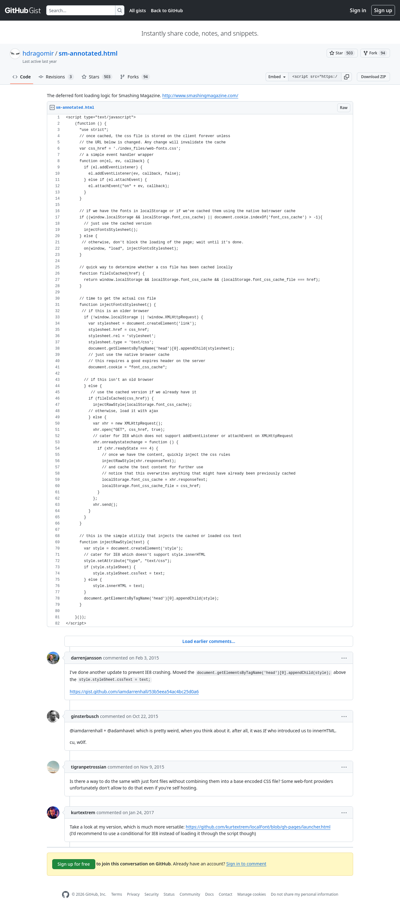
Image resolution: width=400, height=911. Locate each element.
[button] (346, 76)
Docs (209, 894)
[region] (200, 370)
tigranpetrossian (88, 767)
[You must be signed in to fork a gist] (375, 53)
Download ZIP (373, 76)
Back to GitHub (167, 10)
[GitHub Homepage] (65, 895)
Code (21, 77)
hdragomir (38, 53)
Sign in (358, 10)
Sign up (383, 10)
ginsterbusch (85, 716)
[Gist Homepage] (23, 10)
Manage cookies (251, 894)
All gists (137, 10)
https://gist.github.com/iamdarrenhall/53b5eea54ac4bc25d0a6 (134, 691)
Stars (97, 77)
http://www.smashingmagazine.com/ (200, 95)
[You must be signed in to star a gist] (342, 53)
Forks (135, 77)
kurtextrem (83, 812)
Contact (225, 894)
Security (152, 894)
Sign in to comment (246, 863)
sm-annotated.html (88, 53)
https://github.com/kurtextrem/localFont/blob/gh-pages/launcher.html (258, 827)
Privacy (133, 894)
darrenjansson (86, 658)
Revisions (56, 77)
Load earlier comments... (208, 641)
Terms (116, 894)
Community (190, 894)
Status (169, 894)
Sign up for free (74, 864)
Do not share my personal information (304, 894)
